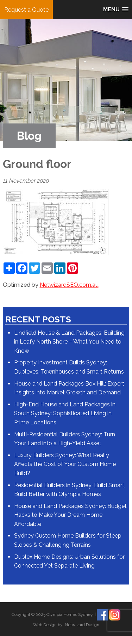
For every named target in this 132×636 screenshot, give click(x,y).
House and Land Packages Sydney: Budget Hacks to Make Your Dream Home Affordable (70, 515)
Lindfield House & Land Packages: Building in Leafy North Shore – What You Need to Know (69, 341)
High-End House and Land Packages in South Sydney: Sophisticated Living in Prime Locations (64, 413)
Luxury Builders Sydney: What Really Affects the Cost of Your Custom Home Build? (65, 464)
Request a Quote (26, 9)
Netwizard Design (82, 624)
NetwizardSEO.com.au (69, 284)
